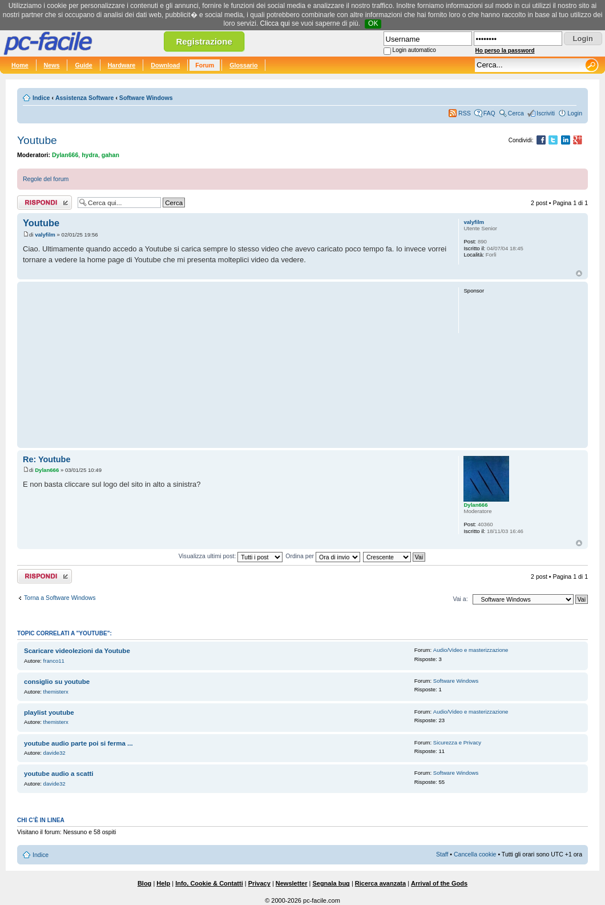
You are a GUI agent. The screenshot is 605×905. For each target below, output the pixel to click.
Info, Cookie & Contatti (209, 883)
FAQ (489, 113)
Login (574, 113)
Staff (442, 854)
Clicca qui (275, 23)
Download (165, 65)
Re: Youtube (46, 459)
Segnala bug (330, 883)
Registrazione (204, 41)
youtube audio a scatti (59, 773)
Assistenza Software (84, 97)
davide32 (54, 753)
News (52, 65)
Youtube (37, 140)
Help (163, 883)
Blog (144, 883)
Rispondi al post (44, 202)
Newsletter (292, 883)
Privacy (259, 883)
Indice (41, 97)
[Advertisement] (235, 365)
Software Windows (146, 97)
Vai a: (460, 598)
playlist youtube (49, 712)
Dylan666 (65, 154)
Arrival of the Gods (439, 883)
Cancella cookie (475, 854)
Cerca (516, 113)
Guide (83, 65)
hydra (90, 154)
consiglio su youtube (57, 681)
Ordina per (322, 555)
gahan (110, 154)
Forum (204, 65)
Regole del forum (45, 178)
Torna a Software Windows (59, 597)
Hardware (122, 65)
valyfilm (45, 234)
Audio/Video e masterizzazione (471, 650)
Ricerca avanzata (380, 883)
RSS (464, 113)
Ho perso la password (505, 50)
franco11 (53, 661)
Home (20, 65)
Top (579, 273)
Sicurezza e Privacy (457, 742)
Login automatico (414, 50)
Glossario (243, 65)
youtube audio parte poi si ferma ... (78, 743)
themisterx (55, 691)
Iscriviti (546, 113)
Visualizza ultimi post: (231, 555)
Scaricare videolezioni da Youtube (77, 650)
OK (373, 23)
